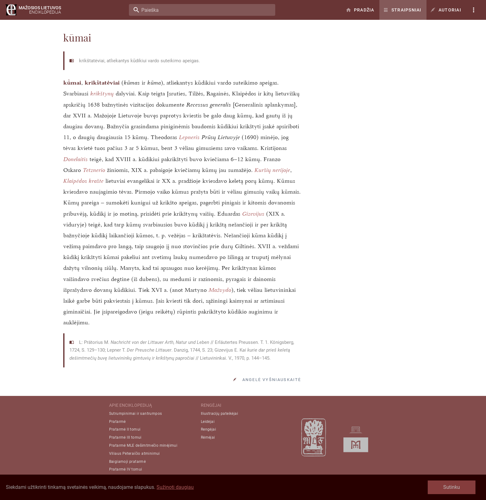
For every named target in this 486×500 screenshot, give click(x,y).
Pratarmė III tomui (125, 437)
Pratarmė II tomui (125, 429)
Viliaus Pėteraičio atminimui (134, 453)
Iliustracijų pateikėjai (219, 413)
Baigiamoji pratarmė (127, 461)
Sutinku (451, 487)
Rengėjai (208, 429)
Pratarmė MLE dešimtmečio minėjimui (143, 445)
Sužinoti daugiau (175, 487)
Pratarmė (117, 421)
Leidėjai (207, 421)
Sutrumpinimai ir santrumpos (135, 413)
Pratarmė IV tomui (125, 469)
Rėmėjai (208, 437)
